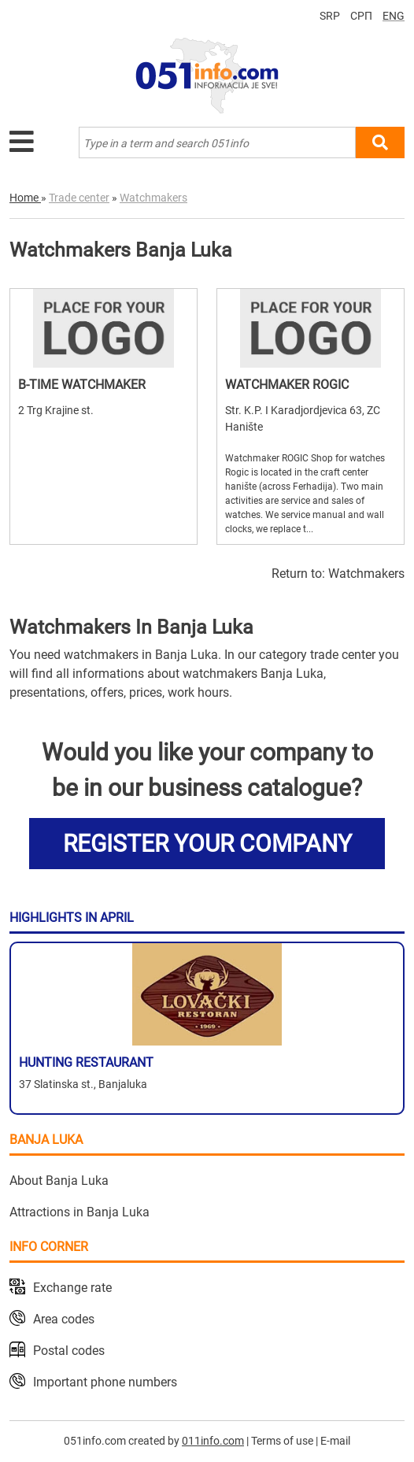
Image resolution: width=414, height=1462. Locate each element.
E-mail (335, 1440)
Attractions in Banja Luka (79, 1212)
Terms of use (282, 1440)
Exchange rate (72, 1287)
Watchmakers (366, 573)
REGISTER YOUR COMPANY (207, 843)
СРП (361, 15)
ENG (394, 15)
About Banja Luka (59, 1180)
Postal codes (69, 1350)
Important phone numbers (105, 1382)
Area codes (63, 1319)
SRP (330, 15)
